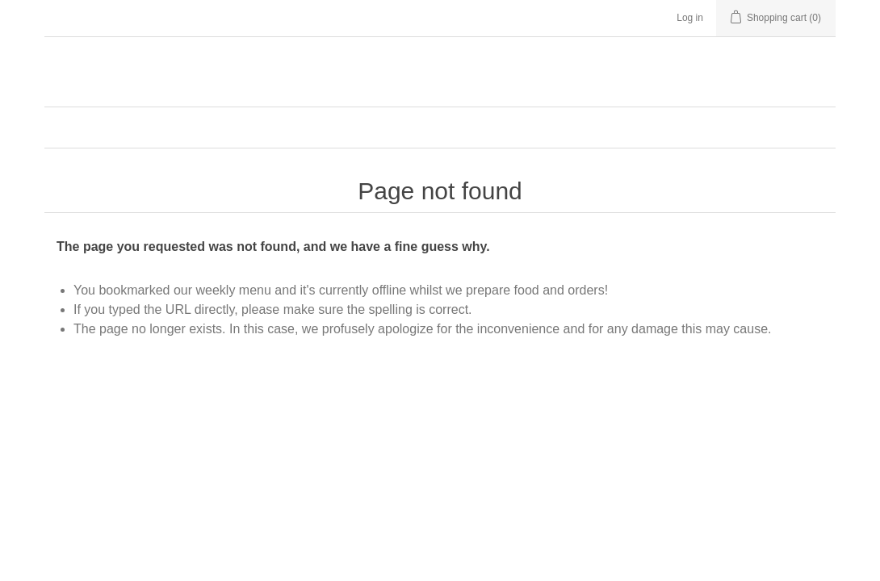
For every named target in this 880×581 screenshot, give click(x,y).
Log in (690, 17)
